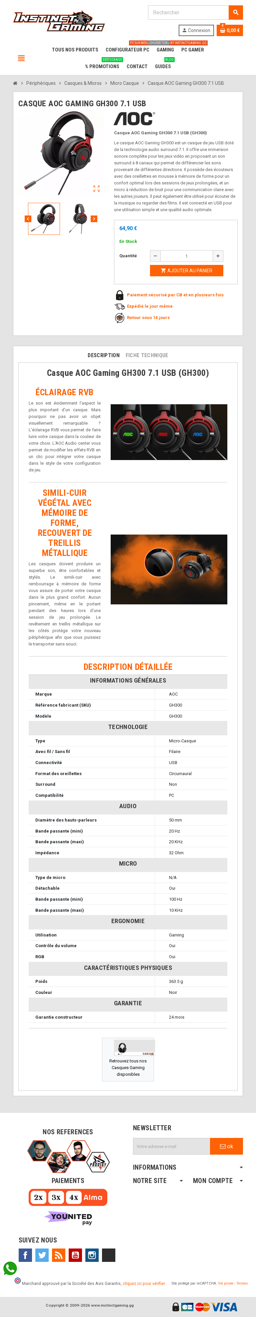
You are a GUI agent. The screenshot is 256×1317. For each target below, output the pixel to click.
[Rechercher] (195, 12)
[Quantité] (186, 256)
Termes (242, 1283)
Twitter (42, 1255)
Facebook (25, 1255)
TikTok (108, 1255)
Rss (58, 1255)
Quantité (128, 255)
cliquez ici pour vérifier (144, 1283)
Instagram (92, 1255)
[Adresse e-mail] (171, 1146)
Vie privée (225, 1283)
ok (226, 1146)
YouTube (75, 1255)
